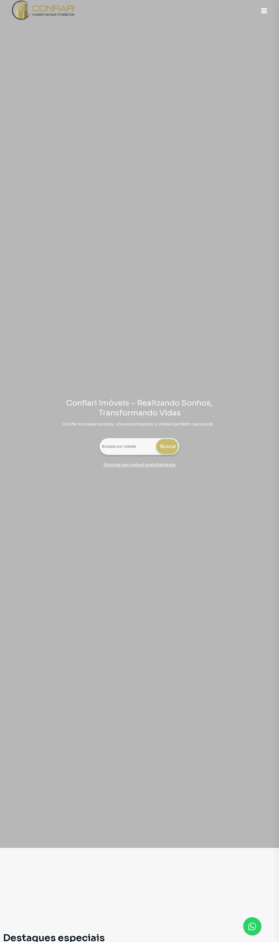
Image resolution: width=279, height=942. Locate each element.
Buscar (168, 446)
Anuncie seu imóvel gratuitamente (140, 464)
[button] (264, 11)
